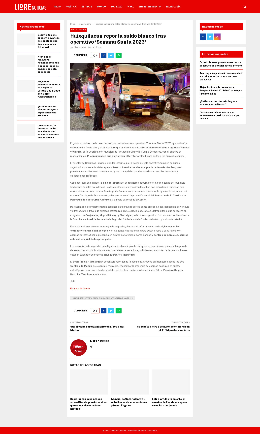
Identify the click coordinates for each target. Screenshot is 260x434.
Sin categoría (78, 30)
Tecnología (173, 6)
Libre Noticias (80, 47)
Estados (86, 6)
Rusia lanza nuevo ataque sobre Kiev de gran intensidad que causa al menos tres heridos (88, 404)
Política (71, 6)
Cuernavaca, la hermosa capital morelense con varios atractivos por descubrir (48, 131)
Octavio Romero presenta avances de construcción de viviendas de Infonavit (49, 40)
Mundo (101, 6)
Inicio (57, 6)
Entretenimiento (150, 6)
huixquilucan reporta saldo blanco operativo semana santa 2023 (102, 298)
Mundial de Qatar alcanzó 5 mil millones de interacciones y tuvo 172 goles (129, 402)
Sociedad (116, 6)
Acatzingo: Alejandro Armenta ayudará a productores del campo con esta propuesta (48, 64)
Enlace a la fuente (80, 288)
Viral (130, 6)
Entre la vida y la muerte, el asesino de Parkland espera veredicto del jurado (169, 402)
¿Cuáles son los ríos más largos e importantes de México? (48, 111)
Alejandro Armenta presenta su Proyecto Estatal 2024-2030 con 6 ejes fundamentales (49, 89)
